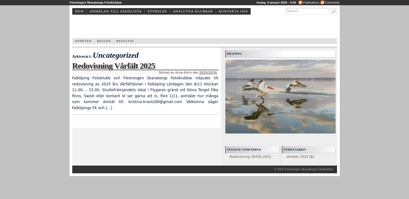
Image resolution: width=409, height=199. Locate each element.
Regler (104, 41)
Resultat (125, 41)
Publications (311, 2)
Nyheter (83, 41)
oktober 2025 (297, 157)
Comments (332, 2)
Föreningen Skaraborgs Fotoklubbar (309, 169)
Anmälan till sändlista (116, 11)
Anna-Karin (183, 72)
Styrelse (157, 11)
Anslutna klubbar (193, 11)
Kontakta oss (233, 11)
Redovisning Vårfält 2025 (113, 65)
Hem (79, 11)
